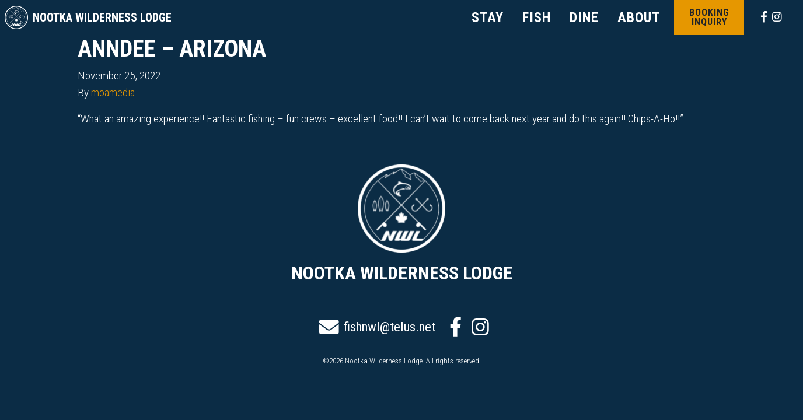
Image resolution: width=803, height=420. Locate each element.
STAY (488, 17)
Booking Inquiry (709, 17)
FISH (536, 17)
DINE (584, 17)
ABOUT (638, 17)
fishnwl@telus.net (377, 327)
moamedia (113, 92)
